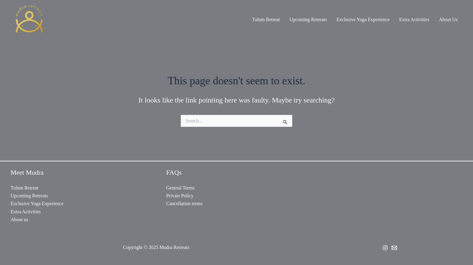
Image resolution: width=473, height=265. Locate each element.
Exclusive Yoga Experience (363, 19)
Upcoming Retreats (308, 19)
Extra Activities (414, 19)
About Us (448, 19)
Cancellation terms (184, 203)
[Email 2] (394, 247)
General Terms (180, 187)
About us (19, 219)
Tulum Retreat (266, 19)
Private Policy (179, 195)
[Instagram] (385, 247)
